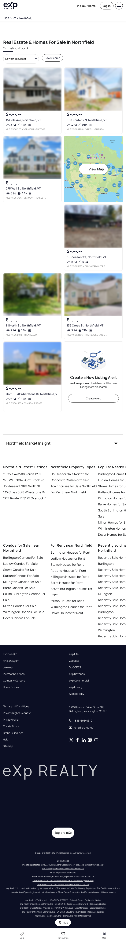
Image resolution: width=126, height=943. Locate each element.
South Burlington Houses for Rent (71, 592)
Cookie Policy (11, 726)
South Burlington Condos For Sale (24, 597)
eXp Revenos (77, 674)
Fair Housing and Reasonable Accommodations (63, 868)
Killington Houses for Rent (70, 577)
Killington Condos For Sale (22, 582)
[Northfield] (25, 18)
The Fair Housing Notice (107, 888)
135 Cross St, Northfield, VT (85, 325)
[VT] (14, 18)
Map (63, 922)
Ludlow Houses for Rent (68, 558)
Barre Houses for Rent (67, 583)
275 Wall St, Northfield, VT (23, 188)
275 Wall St (11, 480)
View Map (93, 169)
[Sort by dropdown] (21, 59)
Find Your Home (85, 6)
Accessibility (76, 693)
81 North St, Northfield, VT (23, 325)
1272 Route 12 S (14, 498)
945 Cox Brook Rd (31, 480)
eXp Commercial (79, 680)
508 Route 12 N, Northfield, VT (87, 120)
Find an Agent (11, 660)
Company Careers (14, 680)
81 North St (32, 486)
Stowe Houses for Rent (67, 564)
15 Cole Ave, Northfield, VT (23, 120)
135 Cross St (12, 492)
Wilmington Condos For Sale (23, 612)
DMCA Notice (63, 860)
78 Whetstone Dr (33, 492)
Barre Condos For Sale (19, 588)
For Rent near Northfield (68, 492)
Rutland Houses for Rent (68, 571)
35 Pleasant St (13, 486)
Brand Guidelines (13, 733)
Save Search (52, 58)
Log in (107, 6)
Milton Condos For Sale (20, 606)
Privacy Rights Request (17, 713)
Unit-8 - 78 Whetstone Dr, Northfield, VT (32, 394)
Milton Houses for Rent (67, 601)
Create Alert (93, 398)
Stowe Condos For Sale (19, 570)
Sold (22, 935)
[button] (63, 443)
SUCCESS (75, 667)
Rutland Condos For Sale (21, 576)
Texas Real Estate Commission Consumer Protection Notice (63, 884)
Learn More (108, 892)
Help (5, 739)
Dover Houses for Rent (67, 613)
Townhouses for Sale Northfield (74, 486)
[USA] (6, 18)
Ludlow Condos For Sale (20, 564)
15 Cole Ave (11, 474)
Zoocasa (74, 660)
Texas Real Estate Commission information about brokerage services (63, 880)
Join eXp (8, 667)
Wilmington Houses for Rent (71, 607)
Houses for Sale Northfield (70, 474)
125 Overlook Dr (36, 498)
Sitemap (8, 746)
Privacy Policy (11, 719)
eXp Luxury (75, 687)
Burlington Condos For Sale (23, 557)
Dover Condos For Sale (19, 618)
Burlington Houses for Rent (70, 552)
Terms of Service (91, 864)
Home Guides (11, 687)
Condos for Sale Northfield (70, 480)
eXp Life (74, 654)
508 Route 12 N (30, 474)
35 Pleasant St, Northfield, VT (86, 257)
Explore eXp (10, 654)
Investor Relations (13, 674)
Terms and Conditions (16, 706)
